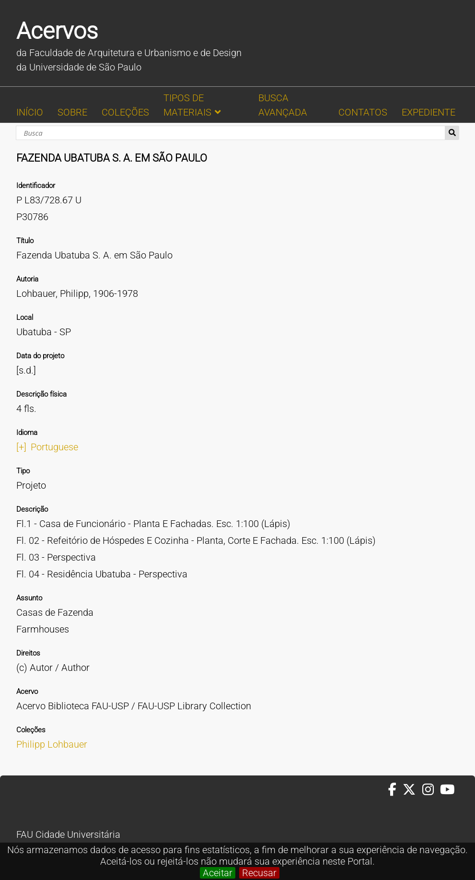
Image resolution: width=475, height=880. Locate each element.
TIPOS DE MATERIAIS (187, 105)
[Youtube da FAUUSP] (448, 790)
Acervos (57, 31)
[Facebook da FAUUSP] (395, 790)
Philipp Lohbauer (51, 744)
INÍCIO (29, 112)
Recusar (259, 873)
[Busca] (231, 133)
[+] (21, 447)
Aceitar (217, 873)
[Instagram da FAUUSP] (431, 790)
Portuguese (54, 447)
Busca (452, 133)
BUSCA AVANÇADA (282, 105)
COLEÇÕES (125, 112)
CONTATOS (362, 112)
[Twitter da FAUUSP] (412, 790)
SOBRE (72, 112)
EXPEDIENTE (428, 112)
